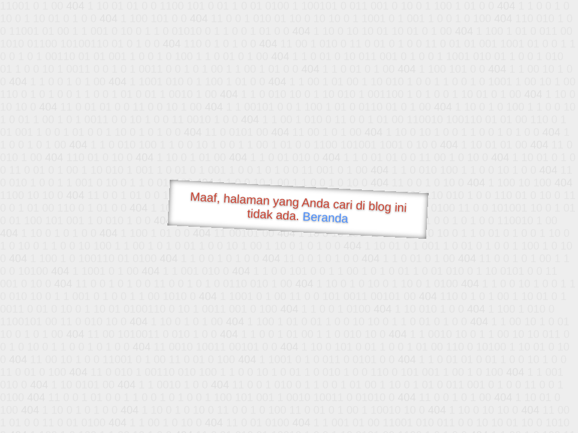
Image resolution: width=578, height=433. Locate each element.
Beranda (325, 217)
